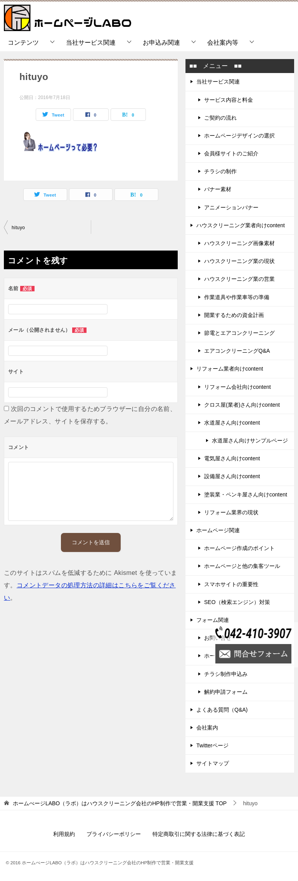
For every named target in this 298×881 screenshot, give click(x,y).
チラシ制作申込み (226, 674)
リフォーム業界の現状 (231, 512)
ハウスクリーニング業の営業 (239, 279)
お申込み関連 (161, 42)
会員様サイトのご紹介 (231, 153)
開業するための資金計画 (234, 315)
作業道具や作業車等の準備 (236, 297)
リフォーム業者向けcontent (229, 369)
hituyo (18, 227)
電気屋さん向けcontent (232, 458)
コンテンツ (23, 42)
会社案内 (207, 727)
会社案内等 (222, 42)
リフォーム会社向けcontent (237, 387)
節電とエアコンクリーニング (239, 333)
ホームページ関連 (218, 530)
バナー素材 (217, 189)
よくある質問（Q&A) (222, 710)
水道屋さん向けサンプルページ (250, 440)
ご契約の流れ (220, 118)
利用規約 (64, 834)
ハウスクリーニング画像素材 (239, 243)
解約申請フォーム (226, 692)
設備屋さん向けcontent (232, 476)
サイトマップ (212, 763)
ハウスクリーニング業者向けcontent (240, 225)
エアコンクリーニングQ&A (237, 351)
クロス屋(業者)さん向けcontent (242, 405)
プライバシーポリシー (114, 834)
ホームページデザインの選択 (239, 135)
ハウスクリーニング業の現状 (239, 261)
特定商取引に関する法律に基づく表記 (198, 834)
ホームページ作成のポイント (239, 548)
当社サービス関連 (91, 42)
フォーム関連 (212, 620)
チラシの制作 (220, 171)
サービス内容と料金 (228, 100)
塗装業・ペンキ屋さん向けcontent (245, 494)
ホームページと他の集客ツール (242, 566)
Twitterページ (212, 745)
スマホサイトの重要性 (231, 584)
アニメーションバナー (231, 207)
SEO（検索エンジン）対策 (237, 602)
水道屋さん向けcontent (232, 423)
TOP (120, 803)
